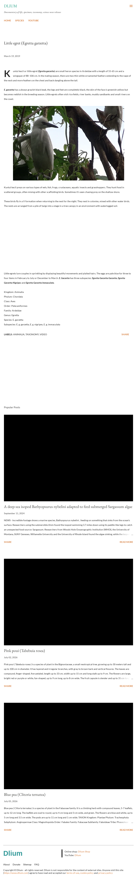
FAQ (36, 864)
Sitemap (27, 864)
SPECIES (19, 20)
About (6, 864)
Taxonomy (32, 334)
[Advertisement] (68, 372)
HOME (7, 20)
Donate (16, 864)
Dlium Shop (84, 851)
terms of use (73, 872)
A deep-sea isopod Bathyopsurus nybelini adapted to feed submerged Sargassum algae (68, 506)
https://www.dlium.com (16, 872)
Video (43, 334)
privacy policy (105, 872)
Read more (126, 542)
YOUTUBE (33, 20)
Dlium (10, 5)
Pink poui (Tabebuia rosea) (24, 650)
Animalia (19, 334)
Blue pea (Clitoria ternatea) (24, 794)
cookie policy (87, 872)
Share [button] (125, 334)
